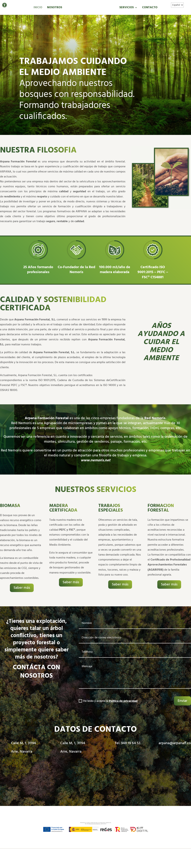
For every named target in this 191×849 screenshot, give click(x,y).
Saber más (22, 588)
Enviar (182, 701)
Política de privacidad (123, 701)
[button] (4, 5)
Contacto (149, 8)
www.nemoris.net (95, 460)
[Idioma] (177, 5)
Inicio (38, 8)
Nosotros (54, 8)
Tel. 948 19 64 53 (127, 743)
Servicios (126, 8)
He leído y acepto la (108, 701)
